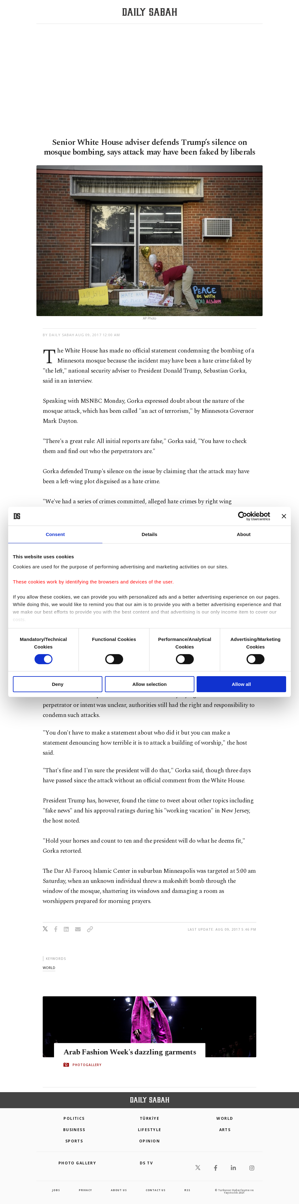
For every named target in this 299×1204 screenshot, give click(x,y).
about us (119, 1190)
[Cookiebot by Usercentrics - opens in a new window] (242, 516)
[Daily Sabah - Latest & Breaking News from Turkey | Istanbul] (149, 12)
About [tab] (244, 534)
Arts (225, 1129)
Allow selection (149, 684)
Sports (74, 1141)
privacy (85, 1190)
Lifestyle (149, 1129)
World (224, 1118)
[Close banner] (284, 516)
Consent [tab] (55, 534)
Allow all (241, 684)
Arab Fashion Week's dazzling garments (131, 1052)
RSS (187, 1190)
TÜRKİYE (149, 1118)
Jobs (56, 1190)
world (49, 967)
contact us (156, 1190)
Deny (57, 684)
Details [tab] (149, 534)
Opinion (149, 1141)
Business (74, 1129)
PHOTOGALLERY (87, 1065)
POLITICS (74, 1118)
